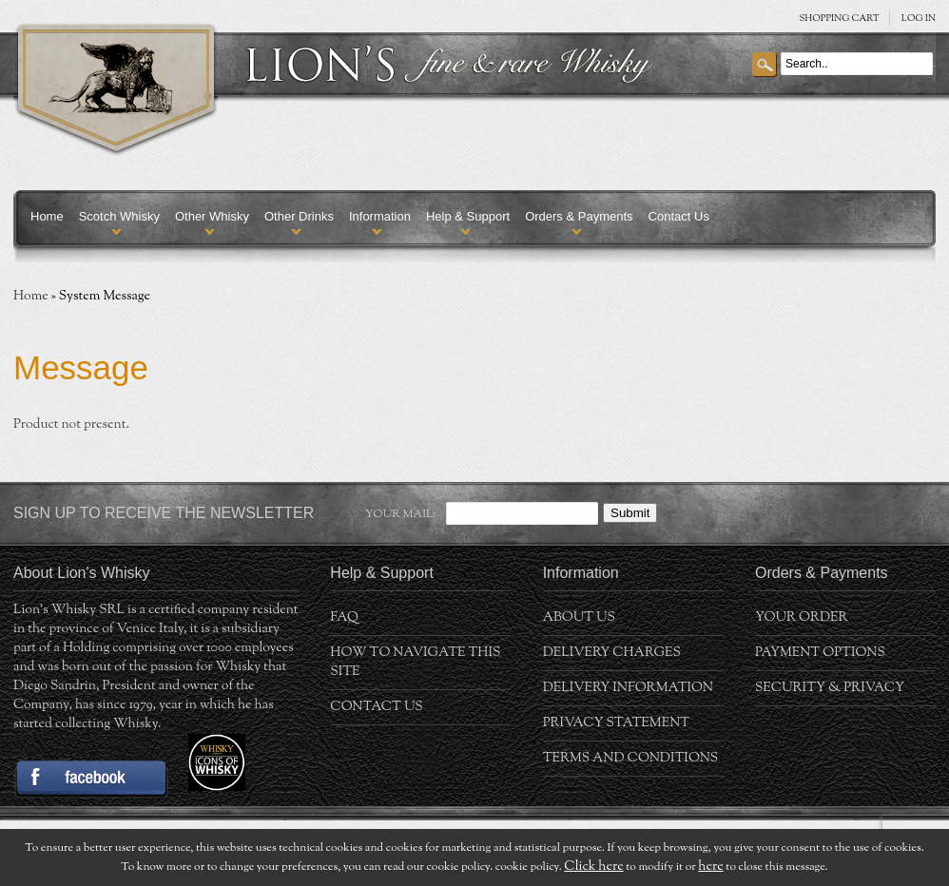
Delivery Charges (612, 653)
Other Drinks (299, 216)
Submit (629, 513)
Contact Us (679, 216)
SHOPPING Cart (839, 18)
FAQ (344, 617)
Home (47, 216)
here (710, 866)
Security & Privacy (829, 688)
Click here (593, 866)
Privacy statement (616, 723)
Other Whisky (212, 216)
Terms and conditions (631, 758)
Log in (918, 18)
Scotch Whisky (119, 216)
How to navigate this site (415, 663)
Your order (801, 617)
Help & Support (468, 216)
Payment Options (820, 653)
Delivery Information (628, 688)
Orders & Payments (578, 216)
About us (579, 617)
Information (380, 216)
